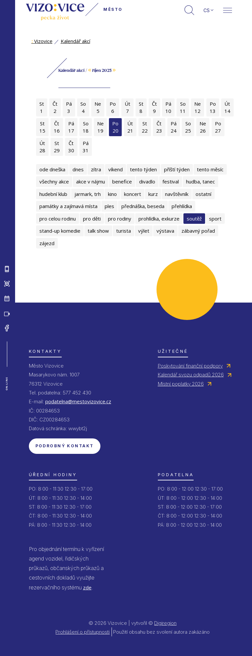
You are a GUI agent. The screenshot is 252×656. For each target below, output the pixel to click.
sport (215, 218)
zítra (96, 169)
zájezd (46, 243)
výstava (165, 230)
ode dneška (52, 169)
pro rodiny (119, 218)
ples (109, 206)
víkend (115, 169)
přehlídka (182, 206)
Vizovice (42, 41)
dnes (78, 169)
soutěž (194, 218)
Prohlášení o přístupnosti (82, 632)
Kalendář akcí (75, 41)
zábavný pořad (198, 230)
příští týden (177, 169)
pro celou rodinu (57, 218)
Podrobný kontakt (64, 445)
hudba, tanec (200, 181)
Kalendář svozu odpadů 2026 (191, 374)
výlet (143, 230)
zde (87, 587)
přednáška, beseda (142, 206)
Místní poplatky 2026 (181, 384)
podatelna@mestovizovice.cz (78, 401)
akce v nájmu (90, 181)
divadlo (147, 181)
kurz (153, 194)
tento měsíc (210, 169)
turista (123, 230)
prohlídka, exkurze (158, 218)
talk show (98, 230)
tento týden (143, 169)
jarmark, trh (87, 194)
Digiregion (165, 623)
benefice (122, 181)
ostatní (203, 194)
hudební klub (53, 194)
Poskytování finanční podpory (190, 366)
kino (112, 194)
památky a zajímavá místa (68, 206)
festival (170, 181)
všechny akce (54, 181)
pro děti (92, 218)
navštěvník (176, 194)
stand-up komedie (59, 230)
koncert (132, 194)
